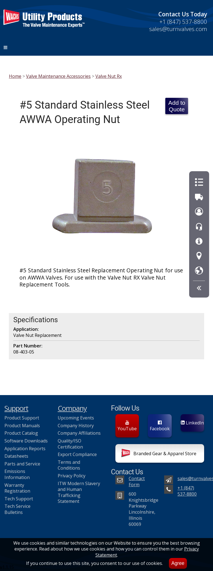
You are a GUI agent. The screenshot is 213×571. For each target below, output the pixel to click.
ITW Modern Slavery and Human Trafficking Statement (79, 492)
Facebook (160, 426)
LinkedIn (192, 423)
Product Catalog (21, 433)
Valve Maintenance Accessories (58, 76)
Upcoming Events (76, 418)
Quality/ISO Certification (70, 444)
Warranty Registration (17, 488)
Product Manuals (22, 426)
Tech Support (18, 499)
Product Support (21, 418)
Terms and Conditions (69, 465)
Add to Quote (176, 105)
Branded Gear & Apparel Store (158, 454)
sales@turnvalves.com (178, 29)
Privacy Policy (71, 476)
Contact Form (137, 481)
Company (72, 408)
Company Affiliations (79, 433)
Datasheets (16, 456)
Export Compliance (77, 454)
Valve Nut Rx (108, 76)
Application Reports (24, 448)
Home (15, 76)
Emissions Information (17, 474)
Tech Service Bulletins (17, 509)
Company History (76, 426)
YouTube (127, 426)
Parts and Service (22, 464)
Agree (177, 563)
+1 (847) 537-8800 (183, 21)
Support (16, 408)
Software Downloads (26, 441)
